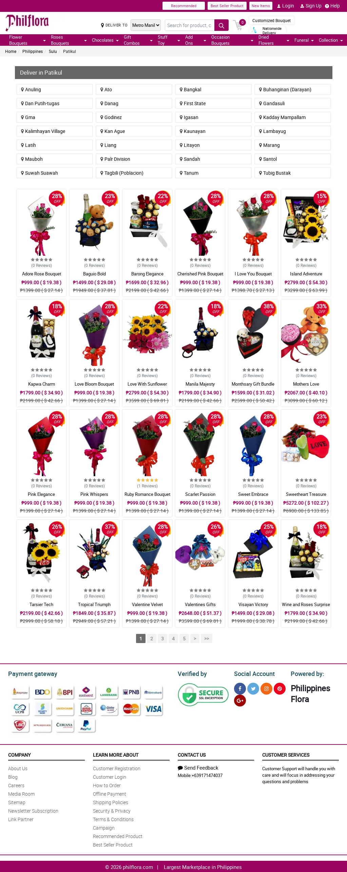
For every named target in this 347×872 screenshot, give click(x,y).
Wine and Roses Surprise (306, 604)
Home (10, 51)
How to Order (107, 784)
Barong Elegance (147, 274)
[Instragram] (266, 688)
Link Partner (21, 818)
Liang (108, 145)
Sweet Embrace (253, 494)
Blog (13, 776)
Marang (269, 145)
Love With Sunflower (147, 384)
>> (206, 638)
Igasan (189, 117)
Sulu (53, 51)
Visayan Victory (253, 604)
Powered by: (306, 673)
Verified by (191, 673)
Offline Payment (109, 793)
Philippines (32, 51)
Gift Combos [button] (138, 40)
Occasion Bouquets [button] (232, 40)
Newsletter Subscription (33, 810)
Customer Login (109, 776)
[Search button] (221, 25)
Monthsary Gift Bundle (253, 384)
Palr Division (115, 159)
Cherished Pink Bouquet (200, 274)
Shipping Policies (110, 801)
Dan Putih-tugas (40, 103)
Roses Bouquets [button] (69, 40)
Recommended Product (117, 835)
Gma (28, 117)
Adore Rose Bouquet (41, 274)
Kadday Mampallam (282, 117)
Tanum (189, 173)
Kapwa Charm (41, 384)
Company (19, 754)
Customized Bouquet (271, 20)
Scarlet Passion (200, 494)
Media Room (21, 793)
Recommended (183, 5)
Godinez (111, 117)
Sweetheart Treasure (306, 494)
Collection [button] (331, 40)
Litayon (190, 145)
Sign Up (311, 5)
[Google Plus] (240, 699)
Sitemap (16, 801)
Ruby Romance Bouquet (147, 494)
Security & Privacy (112, 810)
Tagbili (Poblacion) (121, 173)
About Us (17, 767)
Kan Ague (112, 131)
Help (332, 5)
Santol (268, 159)
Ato (106, 89)
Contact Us (192, 754)
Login (285, 5)
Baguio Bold (94, 274)
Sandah (190, 159)
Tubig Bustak (275, 173)
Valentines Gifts (200, 604)
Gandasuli (272, 103)
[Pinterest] (280, 688)
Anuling (31, 89)
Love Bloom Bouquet (94, 384)
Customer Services (285, 754)
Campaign (104, 826)
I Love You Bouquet (253, 274)
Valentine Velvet (147, 604)
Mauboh (32, 159)
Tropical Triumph (94, 604)
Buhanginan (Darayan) (285, 89)
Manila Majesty (200, 384)
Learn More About (115, 754)
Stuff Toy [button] (169, 40)
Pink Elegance (41, 494)
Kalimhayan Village (43, 131)
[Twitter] (253, 688)
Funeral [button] (304, 40)
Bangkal (190, 89)
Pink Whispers (94, 494)
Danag (109, 103)
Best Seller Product (227, 5)
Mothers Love (306, 384)
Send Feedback (198, 766)
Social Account (252, 673)
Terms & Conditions (113, 818)
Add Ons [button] (195, 40)
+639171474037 (207, 774)
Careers (16, 784)
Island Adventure (306, 274)
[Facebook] (240, 688)
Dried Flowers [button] (273, 40)
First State (193, 103)
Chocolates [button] (105, 40)
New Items (261, 5)
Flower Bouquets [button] (27, 40)
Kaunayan (193, 131)
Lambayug (272, 131)
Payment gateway (29, 673)
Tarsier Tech (41, 604)
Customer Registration (116, 767)
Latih (28, 145)
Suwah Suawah (39, 173)
